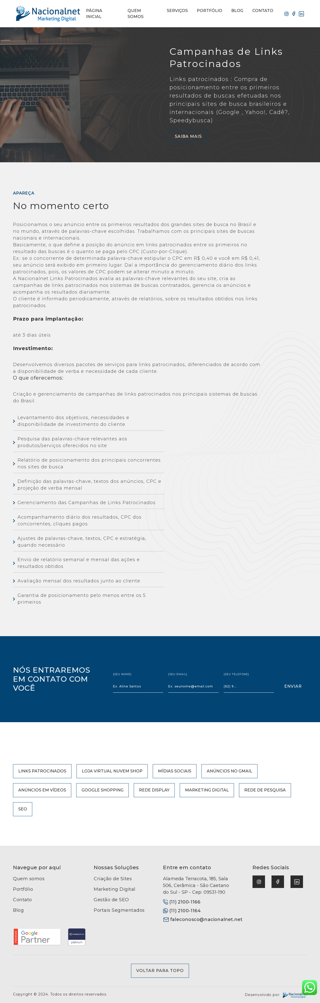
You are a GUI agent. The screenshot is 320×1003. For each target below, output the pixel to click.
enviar (293, 686)
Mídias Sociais (174, 771)
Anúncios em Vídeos (42, 790)
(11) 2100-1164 (182, 910)
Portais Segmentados (119, 910)
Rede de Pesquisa (265, 790)
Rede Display (154, 790)
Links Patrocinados (42, 771)
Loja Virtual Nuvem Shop (112, 771)
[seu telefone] (236, 674)
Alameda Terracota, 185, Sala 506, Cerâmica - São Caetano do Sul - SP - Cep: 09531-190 (196, 885)
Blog (18, 910)
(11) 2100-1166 (181, 901)
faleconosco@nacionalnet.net (199, 919)
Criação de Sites (113, 878)
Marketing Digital (207, 790)
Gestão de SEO (111, 899)
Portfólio (23, 889)
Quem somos (28, 878)
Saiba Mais (188, 136)
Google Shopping (103, 790)
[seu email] (177, 674)
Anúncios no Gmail (229, 771)
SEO (22, 809)
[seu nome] (122, 674)
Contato (22, 899)
